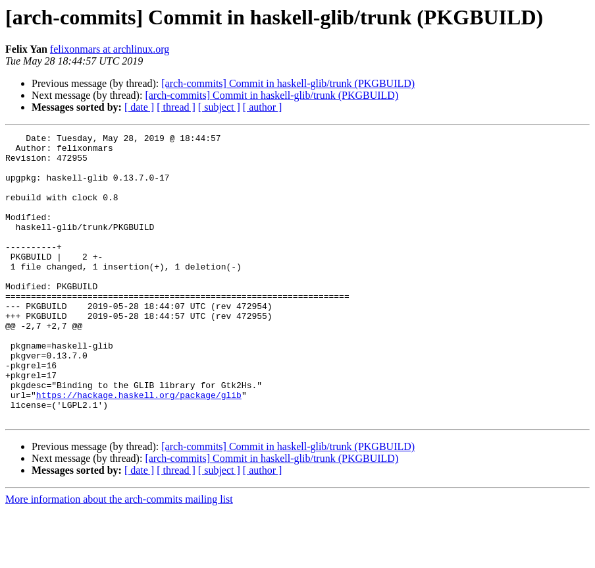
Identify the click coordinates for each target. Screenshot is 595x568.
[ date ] (139, 107)
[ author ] (262, 107)
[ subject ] (219, 107)
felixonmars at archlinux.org (109, 49)
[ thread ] (176, 107)
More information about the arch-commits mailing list (119, 556)
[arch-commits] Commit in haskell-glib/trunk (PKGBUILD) (288, 83)
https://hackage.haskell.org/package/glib (139, 448)
